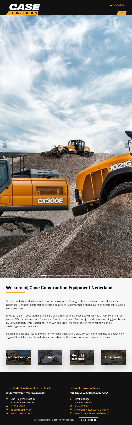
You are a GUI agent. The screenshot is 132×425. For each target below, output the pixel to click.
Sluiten (88, 420)
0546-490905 (81, 406)
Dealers (117, 5)
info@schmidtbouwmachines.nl (91, 409)
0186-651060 (18, 406)
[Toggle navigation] (121, 13)
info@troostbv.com (21, 409)
